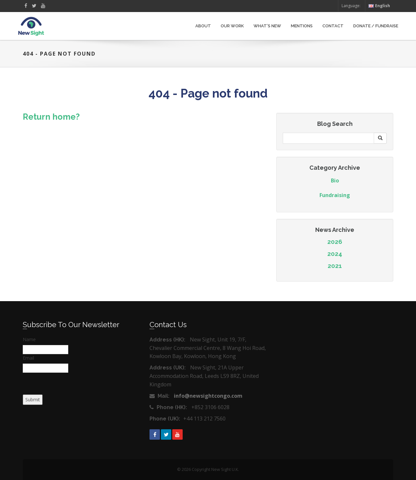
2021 (335, 265)
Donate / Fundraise (375, 25)
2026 (334, 241)
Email (28, 358)
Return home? (51, 117)
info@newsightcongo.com (208, 395)
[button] (380, 138)
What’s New (267, 25)
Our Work (232, 25)
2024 (334, 253)
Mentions (302, 25)
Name (29, 339)
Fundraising (334, 195)
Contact (333, 25)
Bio (335, 180)
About (203, 25)
